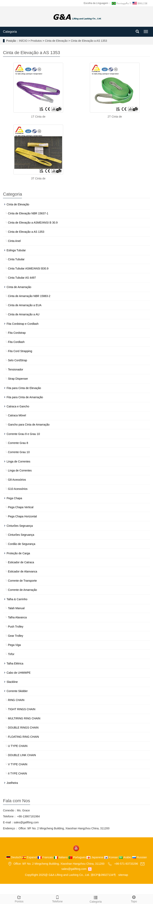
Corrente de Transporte (22, 580)
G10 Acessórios (17, 488)
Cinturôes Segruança (20, 525)
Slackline (12, 681)
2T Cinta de (115, 116)
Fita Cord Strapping (20, 351)
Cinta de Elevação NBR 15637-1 (28, 213)
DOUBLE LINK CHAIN (22, 755)
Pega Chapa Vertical (20, 507)
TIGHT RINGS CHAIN (21, 709)
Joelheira (12, 782)
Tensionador (15, 369)
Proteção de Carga (18, 553)
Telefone (57, 898)
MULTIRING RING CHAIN (24, 718)
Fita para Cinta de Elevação (24, 388)
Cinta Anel (14, 241)
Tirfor (11, 654)
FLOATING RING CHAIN (23, 736)
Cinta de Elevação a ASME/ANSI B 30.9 (33, 222)
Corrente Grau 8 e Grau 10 (23, 434)
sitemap (123, 874)
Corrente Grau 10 (19, 452)
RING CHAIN (16, 700)
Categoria (10, 31)
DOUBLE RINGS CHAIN (23, 727)
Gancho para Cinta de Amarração (29, 424)
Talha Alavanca (17, 617)
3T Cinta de (38, 178)
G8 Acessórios (17, 479)
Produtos (37, 40)
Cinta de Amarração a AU (23, 314)
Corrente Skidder (17, 691)
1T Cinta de (38, 116)
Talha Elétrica (15, 663)
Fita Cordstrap (17, 332)
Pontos (19, 898)
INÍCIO (23, 40)
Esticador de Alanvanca (22, 571)
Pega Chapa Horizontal (22, 516)
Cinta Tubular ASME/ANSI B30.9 (28, 268)
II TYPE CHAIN (17, 773)
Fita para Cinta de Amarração (25, 397)
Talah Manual (16, 608)
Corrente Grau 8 (18, 443)
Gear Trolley (15, 635)
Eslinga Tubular (16, 250)
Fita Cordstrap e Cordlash (22, 323)
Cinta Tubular (16, 259)
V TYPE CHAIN (17, 764)
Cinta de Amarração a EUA (24, 305)
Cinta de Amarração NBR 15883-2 (29, 296)
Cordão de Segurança (21, 544)
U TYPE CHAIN (17, 746)
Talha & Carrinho (17, 599)
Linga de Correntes (18, 461)
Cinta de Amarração (19, 287)
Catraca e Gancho (18, 406)
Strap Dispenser (18, 378)
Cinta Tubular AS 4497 (22, 277)
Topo (134, 898)
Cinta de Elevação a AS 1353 (88, 40)
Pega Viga (14, 645)
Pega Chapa (14, 498)
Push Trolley (15, 626)
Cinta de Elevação (56, 40)
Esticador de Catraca (21, 562)
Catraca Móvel (17, 415)
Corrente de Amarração (22, 589)
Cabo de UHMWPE (19, 672)
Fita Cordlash (16, 342)
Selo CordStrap (17, 360)
